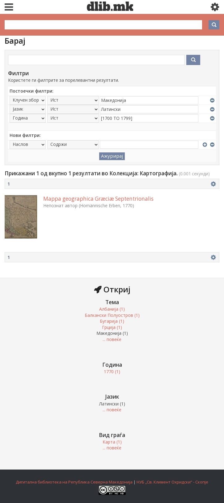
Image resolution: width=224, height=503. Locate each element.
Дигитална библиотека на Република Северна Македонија (74, 482)
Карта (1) (112, 442)
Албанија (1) (112, 309)
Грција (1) (112, 327)
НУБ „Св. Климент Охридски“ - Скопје (172, 482)
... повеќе (112, 339)
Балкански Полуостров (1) (112, 315)
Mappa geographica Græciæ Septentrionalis (98, 198)
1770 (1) (112, 371)
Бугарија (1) (112, 321)
